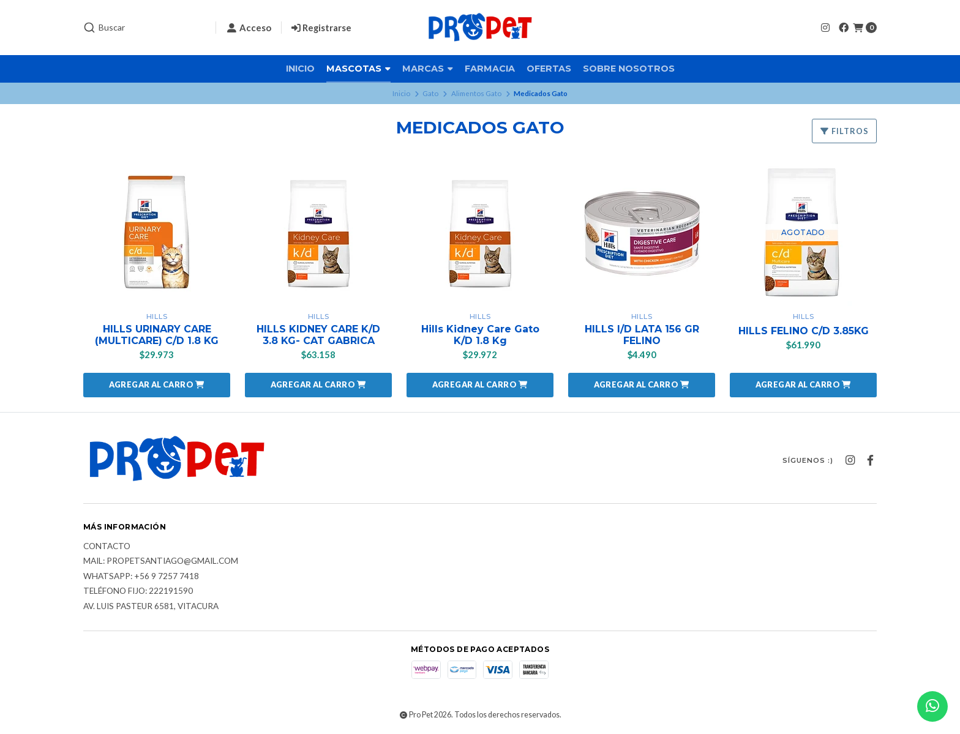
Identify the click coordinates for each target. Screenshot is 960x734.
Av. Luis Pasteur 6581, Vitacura (151, 606)
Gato (430, 93)
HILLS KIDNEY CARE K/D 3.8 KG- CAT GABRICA (318, 334)
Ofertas (549, 68)
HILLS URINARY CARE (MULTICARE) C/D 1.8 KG (157, 334)
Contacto (106, 546)
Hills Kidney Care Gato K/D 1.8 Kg (480, 334)
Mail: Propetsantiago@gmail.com (160, 561)
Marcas (427, 68)
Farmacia (490, 68)
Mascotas (358, 68)
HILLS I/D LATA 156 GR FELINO (642, 334)
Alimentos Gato (476, 93)
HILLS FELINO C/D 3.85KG (803, 331)
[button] (156, 385)
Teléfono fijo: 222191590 (138, 591)
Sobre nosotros (629, 68)
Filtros (844, 131)
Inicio (300, 68)
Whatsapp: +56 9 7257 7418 (141, 576)
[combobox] (144, 27)
